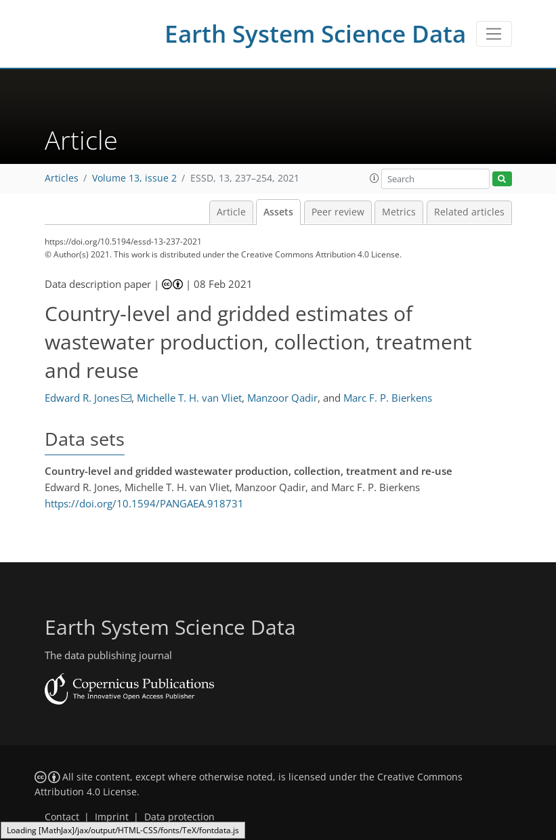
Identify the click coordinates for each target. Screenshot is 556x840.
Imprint (112, 817)
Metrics (399, 212)
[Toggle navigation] (494, 34)
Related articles (469, 212)
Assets (278, 212)
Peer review (338, 212)
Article (231, 212)
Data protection (179, 817)
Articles (62, 178)
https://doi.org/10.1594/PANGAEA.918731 (144, 503)
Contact (62, 817)
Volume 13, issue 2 (134, 178)
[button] (374, 178)
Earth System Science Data (315, 33)
